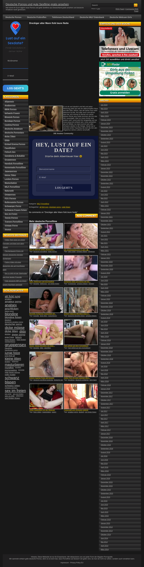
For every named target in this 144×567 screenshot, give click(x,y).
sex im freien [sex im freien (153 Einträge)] (15, 391)
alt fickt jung (44, 207)
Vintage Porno (11, 225)
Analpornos (10, 105)
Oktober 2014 (106, 535)
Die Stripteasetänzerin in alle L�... (77, 250)
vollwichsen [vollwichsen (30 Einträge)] (19, 396)
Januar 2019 (105, 344)
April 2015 (104, 512)
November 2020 (107, 266)
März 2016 (105, 471)
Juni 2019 (104, 325)
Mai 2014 (104, 542)
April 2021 (104, 247)
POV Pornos (10, 198)
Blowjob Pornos (12, 117)
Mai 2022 (104, 198)
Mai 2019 (104, 329)
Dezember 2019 (107, 303)
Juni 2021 (104, 239)
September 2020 (107, 269)
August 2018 (105, 363)
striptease (91, 252)
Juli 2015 (104, 501)
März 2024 (105, 116)
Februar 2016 (106, 475)
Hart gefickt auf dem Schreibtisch (76, 346)
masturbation (46, 412)
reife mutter (72, 252)
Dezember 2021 (107, 217)
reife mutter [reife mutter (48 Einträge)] (10, 374)
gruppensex (72, 284)
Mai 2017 (104, 419)
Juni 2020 (104, 281)
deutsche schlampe (82, 380)
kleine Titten (10, 175)
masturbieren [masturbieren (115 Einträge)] (14, 364)
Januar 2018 (105, 389)
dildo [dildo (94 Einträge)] (22, 331)
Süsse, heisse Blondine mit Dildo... (42, 346)
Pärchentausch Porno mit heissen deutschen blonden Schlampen (13, 255)
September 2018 (107, 359)
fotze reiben (37, 412)
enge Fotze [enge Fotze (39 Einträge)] (9, 337)
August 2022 (105, 187)
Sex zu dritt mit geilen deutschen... (42, 250)
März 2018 (105, 381)
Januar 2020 (105, 299)
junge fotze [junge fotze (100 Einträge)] (12, 353)
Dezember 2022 (107, 172)
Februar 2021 (106, 254)
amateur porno (73, 412)
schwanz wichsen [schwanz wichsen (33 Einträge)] (11, 388)
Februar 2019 (106, 340)
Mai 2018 (104, 374)
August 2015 (105, 497)
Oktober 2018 (106, 355)
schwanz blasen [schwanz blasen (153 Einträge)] (12, 380)
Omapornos (10, 194)
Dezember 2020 (107, 262)
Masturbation (11, 183)
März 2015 (105, 516)
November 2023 (107, 131)
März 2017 (105, 426)
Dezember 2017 (107, 393)
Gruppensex (10, 160)
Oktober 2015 (106, 490)
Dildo (7, 140)
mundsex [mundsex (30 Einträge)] (18, 367)
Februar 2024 (106, 120)
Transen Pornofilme (14, 222)
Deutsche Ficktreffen (36, 17)
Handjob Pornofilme (14, 163)
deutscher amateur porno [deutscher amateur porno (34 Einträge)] (14, 322)
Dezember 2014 (107, 527)
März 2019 (105, 337)
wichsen (91, 284)
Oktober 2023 (106, 135)
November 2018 (107, 352)
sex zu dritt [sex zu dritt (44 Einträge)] (9, 396)
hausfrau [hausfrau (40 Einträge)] (8, 348)
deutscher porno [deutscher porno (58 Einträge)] (13, 324)
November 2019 (107, 307)
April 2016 (104, 467)
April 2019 (104, 333)
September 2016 (107, 449)
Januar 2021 (105, 258)
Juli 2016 (104, 456)
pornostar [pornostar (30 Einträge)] (21, 370)
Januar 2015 (105, 523)
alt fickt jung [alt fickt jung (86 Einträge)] (12, 296)
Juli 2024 (104, 105)
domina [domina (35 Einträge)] (7, 334)
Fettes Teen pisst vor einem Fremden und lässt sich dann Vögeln (14, 243)
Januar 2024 (105, 124)
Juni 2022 (104, 195)
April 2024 (104, 112)
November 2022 (107, 176)
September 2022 (107, 183)
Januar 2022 (105, 213)
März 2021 (105, 251)
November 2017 (107, 396)
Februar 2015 (106, 520)
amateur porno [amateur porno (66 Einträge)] (13, 301)
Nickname (13, 60)
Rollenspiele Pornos (14, 202)
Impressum (65, 563)
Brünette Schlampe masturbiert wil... (42, 314)
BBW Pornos (11, 109)
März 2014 (105, 550)
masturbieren (52, 316)
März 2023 (105, 161)
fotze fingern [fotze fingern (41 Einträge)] (10, 340)
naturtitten (47, 348)
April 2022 (104, 202)
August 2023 (105, 142)
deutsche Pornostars (14, 132)
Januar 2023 (105, 168)
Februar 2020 (106, 296)
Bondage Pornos (12, 121)
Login (98, 8)
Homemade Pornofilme (15, 167)
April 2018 (104, 378)
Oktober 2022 (106, 180)
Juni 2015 (104, 505)
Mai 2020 (104, 284)
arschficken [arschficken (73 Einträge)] (11, 308)
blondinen (71, 380)
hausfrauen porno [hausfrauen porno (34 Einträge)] (11, 350)
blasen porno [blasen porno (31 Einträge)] (9, 311)
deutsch (81, 412)
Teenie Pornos (11, 218)
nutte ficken (66, 207)
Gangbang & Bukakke (15, 156)
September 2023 (107, 139)
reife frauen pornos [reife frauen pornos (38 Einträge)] (12, 372)
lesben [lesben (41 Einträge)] (7, 362)
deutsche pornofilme (40, 252)
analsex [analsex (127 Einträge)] (11, 305)
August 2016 (105, 452)
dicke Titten (10, 136)
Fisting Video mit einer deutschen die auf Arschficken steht (14, 266)
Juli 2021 (104, 236)
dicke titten (43, 316)
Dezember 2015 (107, 482)
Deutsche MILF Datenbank (92, 17)
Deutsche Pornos (13, 17)
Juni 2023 (104, 150)
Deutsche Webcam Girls (121, 17)
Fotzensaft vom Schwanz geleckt (76, 410)
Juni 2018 (104, 370)
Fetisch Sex (10, 152)
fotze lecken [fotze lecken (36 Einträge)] (21, 340)
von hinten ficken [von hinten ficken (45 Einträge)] (12, 398)
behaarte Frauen (12, 113)
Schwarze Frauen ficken (16, 210)
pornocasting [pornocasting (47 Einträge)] (11, 370)
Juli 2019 (104, 322)
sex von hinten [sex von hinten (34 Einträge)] (18, 394)
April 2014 (104, 546)
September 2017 (107, 404)
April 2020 (104, 288)
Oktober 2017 (106, 400)
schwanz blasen (82, 252)
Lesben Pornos (12, 179)
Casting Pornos (12, 125)
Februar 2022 (106, 210)
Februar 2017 (106, 430)
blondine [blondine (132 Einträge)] (11, 314)
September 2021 (107, 228)
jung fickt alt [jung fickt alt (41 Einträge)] (10, 356)
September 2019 (107, 314)
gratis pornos (52, 252)
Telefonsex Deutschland (63, 17)
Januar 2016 (105, 479)
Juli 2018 (104, 366)
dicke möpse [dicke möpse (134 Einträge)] (15, 328)
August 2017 (105, 408)
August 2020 (105, 273)
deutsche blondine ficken (76, 316)
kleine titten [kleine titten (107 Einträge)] (13, 358)
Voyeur (8, 229)
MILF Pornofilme (43, 204)
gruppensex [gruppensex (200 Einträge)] (15, 344)
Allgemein (9, 101)
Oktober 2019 (106, 310)
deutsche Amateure (14, 129)
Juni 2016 (104, 460)
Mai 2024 (104, 109)
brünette (36, 316)
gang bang (93, 380)
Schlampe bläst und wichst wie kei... (77, 282)
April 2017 (104, 423)
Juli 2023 (104, 146)
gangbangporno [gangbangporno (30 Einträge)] (10, 341)
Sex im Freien (11, 214)
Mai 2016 (104, 464)
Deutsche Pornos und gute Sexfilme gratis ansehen (37, 4)
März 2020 (105, 292)
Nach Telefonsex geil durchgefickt (41, 282)
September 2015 (107, 493)
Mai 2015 (104, 508)
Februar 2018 (106, 385)
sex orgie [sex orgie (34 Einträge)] (8, 394)
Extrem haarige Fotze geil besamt (41, 378)
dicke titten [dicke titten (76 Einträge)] (11, 331)
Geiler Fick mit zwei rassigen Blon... (77, 378)
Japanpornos (11, 171)
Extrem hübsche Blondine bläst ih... (77, 314)
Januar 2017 (105, 434)
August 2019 (105, 318)
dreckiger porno (55, 207)
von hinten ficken (53, 284)
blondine (36, 284)
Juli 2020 (104, 277)
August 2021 (105, 232)
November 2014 (107, 531)
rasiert (54, 412)
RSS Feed (120, 9)
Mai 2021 (104, 243)
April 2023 (104, 157)
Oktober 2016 (106, 445)
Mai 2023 (104, 154)
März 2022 (105, 206)
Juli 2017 (104, 411)
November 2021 (107, 221)
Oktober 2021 (106, 225)
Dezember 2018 (107, 348)
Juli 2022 (104, 191)
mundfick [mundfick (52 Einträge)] (9, 368)
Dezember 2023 (107, 127)
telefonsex (43, 284)
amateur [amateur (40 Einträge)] (8, 299)
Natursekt (9, 191)
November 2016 (107, 441)
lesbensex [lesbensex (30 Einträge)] (15, 361)
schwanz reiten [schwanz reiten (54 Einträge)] (12, 385)
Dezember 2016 (107, 437)
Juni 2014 (104, 538)
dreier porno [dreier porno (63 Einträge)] (18, 334)
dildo (41, 348)
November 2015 (107, 486)
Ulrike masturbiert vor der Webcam (42, 410)
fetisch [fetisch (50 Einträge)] (18, 337)
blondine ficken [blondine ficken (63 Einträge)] (13, 317)
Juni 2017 (104, 415)
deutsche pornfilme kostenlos (43, 380)
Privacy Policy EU (76, 563)
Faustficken (10, 148)
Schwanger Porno (13, 206)
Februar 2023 (106, 165)
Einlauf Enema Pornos (15, 144)
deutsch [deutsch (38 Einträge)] (8, 320)
